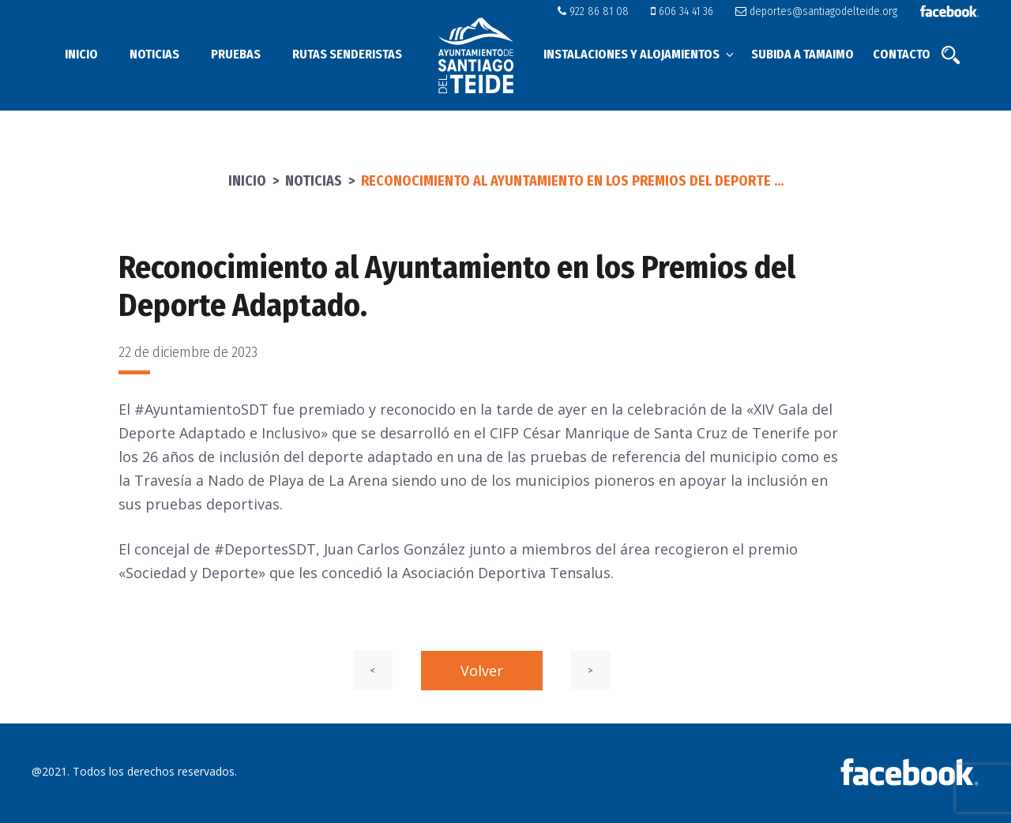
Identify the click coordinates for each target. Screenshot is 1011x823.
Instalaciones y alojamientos (639, 54)
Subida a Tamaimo (802, 54)
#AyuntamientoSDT (201, 409)
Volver (481, 670)
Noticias (154, 54)
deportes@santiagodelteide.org (819, 11)
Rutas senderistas (347, 54)
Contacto (901, 54)
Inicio (81, 54)
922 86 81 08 (605, 11)
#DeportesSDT (265, 548)
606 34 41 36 (690, 11)
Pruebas (236, 54)
